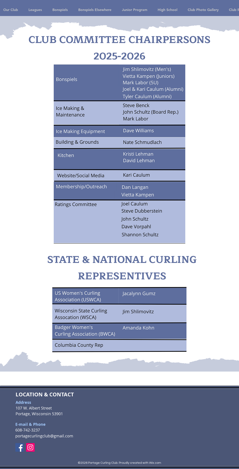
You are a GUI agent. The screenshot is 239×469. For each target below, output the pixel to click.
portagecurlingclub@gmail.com (44, 435)
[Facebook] (19, 447)
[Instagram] (30, 447)
